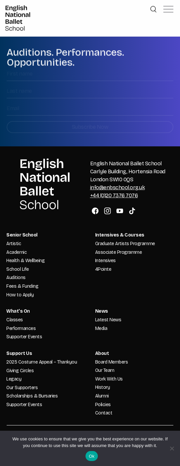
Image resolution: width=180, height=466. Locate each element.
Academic (16, 252)
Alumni (102, 396)
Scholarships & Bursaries (32, 396)
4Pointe (103, 269)
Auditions (16, 277)
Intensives (105, 260)
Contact (103, 413)
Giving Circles (20, 371)
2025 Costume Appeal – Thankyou (41, 362)
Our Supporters (22, 387)
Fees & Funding (22, 286)
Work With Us (109, 379)
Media (101, 328)
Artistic (13, 243)
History (102, 387)
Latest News (108, 320)
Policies (103, 404)
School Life (17, 269)
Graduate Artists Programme (125, 243)
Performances (21, 328)
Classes (14, 320)
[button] (168, 8)
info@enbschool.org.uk (117, 187)
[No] (171, 448)
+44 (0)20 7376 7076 (114, 195)
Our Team (104, 370)
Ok (91, 456)
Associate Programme (118, 252)
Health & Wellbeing (25, 260)
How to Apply (20, 295)
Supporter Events (24, 337)
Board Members (111, 362)
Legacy (13, 379)
